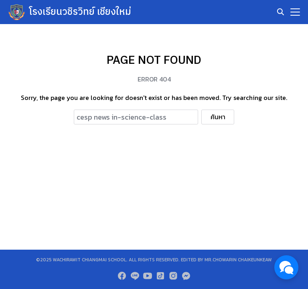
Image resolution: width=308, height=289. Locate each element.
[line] (135, 276)
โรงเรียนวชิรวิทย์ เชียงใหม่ (80, 12)
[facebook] (122, 276)
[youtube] (147, 276)
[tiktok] (160, 276)
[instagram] (173, 276)
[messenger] (186, 276)
